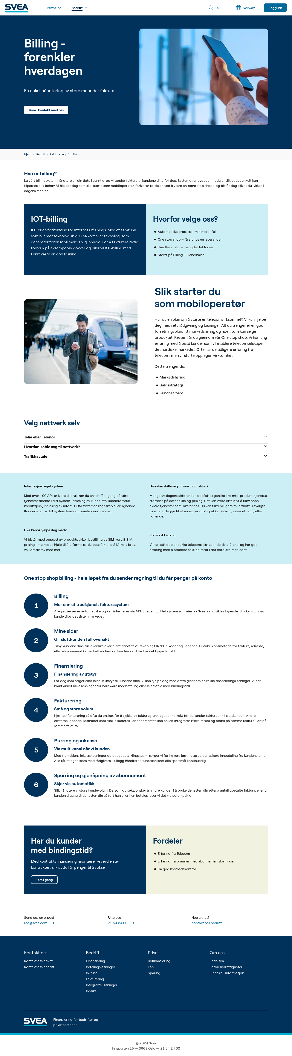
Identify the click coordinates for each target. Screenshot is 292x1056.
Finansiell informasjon (227, 973)
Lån (151, 967)
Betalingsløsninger (100, 967)
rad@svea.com (39, 923)
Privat (153, 952)
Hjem (27, 154)
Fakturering (58, 154)
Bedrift (40, 154)
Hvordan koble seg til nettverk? (146, 446)
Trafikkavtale (146, 456)
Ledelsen (217, 961)
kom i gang (44, 879)
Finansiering (95, 961)
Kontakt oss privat (38, 961)
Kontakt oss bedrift (209, 923)
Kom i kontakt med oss (46, 110)
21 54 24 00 (121, 923)
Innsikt (91, 991)
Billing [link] (74, 154)
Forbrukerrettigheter (226, 967)
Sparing (154, 973)
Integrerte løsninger (101, 985)
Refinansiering (159, 961)
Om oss (217, 952)
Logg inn (275, 8)
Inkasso (92, 973)
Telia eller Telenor (146, 436)
